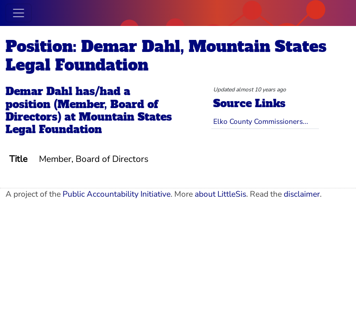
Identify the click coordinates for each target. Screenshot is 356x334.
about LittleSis (220, 194)
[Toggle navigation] (19, 13)
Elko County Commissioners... (260, 121)
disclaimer (302, 194)
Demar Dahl (39, 91)
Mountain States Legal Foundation (89, 123)
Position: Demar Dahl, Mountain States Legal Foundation (166, 56)
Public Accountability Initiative (117, 194)
